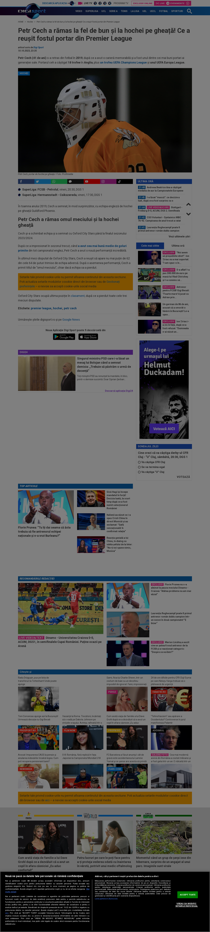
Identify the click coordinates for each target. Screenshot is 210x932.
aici (7, 913)
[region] (105, 901)
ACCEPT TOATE (188, 894)
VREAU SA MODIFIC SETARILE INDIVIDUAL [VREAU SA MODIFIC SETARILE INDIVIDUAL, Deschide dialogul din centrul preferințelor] (186, 904)
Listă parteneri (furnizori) (106, 899)
